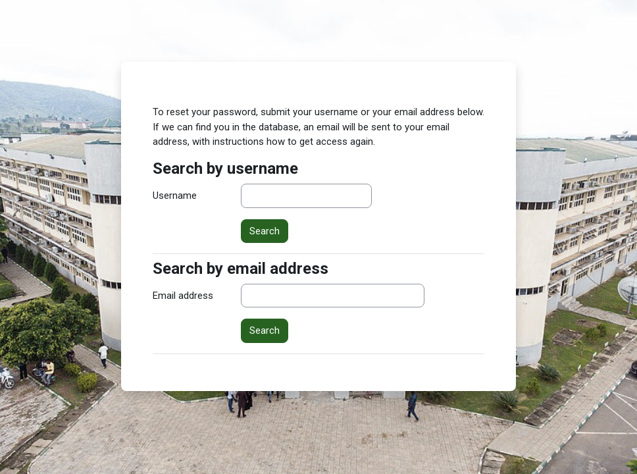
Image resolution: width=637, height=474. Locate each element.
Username (175, 195)
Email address (183, 296)
